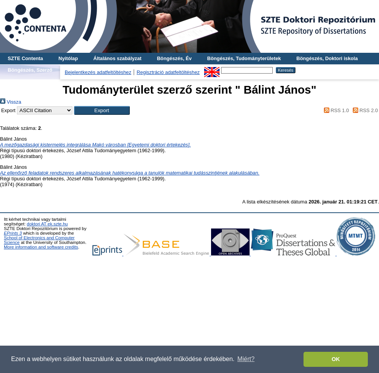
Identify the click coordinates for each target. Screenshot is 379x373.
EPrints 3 (13, 233)
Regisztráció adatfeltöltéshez (168, 72)
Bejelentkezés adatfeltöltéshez (98, 72)
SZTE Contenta (25, 58)
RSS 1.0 (335, 110)
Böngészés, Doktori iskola (326, 58)
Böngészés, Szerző (30, 70)
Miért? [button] (245, 359)
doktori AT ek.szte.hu (47, 224)
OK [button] (336, 359)
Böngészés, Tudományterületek (244, 58)
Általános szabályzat (117, 58)
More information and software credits (41, 247)
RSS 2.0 (364, 110)
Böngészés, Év (174, 58)
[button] (102, 110)
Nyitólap (68, 58)
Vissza (10, 102)
